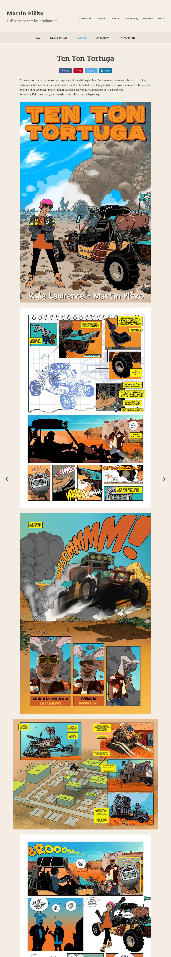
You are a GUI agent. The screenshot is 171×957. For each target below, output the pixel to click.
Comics (101, 18)
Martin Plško (25, 13)
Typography (131, 18)
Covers (115, 18)
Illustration (58, 37)
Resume (148, 18)
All (38, 37)
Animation (85, 18)
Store (161, 18)
